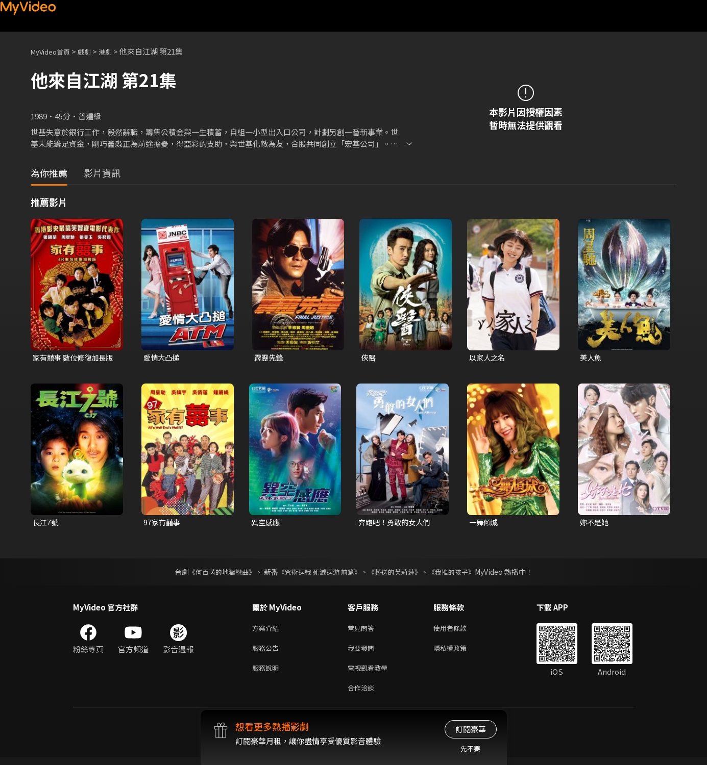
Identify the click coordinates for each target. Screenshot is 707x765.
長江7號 (46, 523)
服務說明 (267, 673)
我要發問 (363, 651)
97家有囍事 (162, 523)
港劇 (115, 51)
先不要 (470, 748)
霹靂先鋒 (269, 357)
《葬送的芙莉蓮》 (398, 573)
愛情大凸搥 (162, 357)
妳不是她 (595, 523)
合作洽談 (363, 694)
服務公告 (267, 651)
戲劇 (92, 51)
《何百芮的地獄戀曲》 (215, 573)
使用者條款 (459, 630)
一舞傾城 (484, 523)
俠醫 (369, 357)
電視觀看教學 (371, 673)
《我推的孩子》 (459, 573)
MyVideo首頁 (54, 51)
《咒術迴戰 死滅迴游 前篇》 (318, 573)
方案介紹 (267, 630)
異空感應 (266, 523)
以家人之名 (488, 357)
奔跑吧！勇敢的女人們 (396, 523)
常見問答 (363, 630)
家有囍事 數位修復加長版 (72, 358)
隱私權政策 (459, 651)
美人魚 (591, 357)
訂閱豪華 (470, 729)
